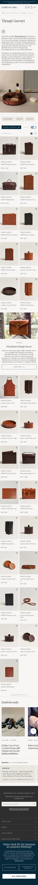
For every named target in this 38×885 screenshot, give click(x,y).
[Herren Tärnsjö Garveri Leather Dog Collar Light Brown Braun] (28, 562)
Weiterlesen (19, 860)
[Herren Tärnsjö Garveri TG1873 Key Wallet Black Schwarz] (9, 527)
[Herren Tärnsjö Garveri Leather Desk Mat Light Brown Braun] (9, 492)
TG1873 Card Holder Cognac (8, 270)
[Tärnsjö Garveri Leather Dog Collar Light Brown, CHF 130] (28, 568)
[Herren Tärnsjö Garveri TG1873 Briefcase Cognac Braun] (28, 492)
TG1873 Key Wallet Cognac (26, 305)
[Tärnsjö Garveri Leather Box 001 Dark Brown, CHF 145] (28, 532)
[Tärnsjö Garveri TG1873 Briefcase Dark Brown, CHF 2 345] (9, 152)
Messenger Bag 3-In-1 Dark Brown (28, 473)
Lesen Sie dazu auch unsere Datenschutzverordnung (19, 809)
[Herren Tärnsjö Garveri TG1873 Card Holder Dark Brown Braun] (28, 148)
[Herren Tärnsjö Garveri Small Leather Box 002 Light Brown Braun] (28, 422)
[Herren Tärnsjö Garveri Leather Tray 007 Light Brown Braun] (9, 422)
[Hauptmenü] (35, 7)
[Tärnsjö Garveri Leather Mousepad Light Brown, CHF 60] (9, 675)
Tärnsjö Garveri (6, 162)
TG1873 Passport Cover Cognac (28, 200)
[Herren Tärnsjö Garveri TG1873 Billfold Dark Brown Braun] (9, 457)
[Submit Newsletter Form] (33, 804)
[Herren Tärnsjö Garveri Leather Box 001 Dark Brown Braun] (28, 527)
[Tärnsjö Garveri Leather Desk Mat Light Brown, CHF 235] (9, 497)
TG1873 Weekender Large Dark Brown (7, 200)
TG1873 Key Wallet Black (7, 544)
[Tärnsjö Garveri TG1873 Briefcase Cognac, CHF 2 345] (28, 497)
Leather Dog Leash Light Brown (27, 615)
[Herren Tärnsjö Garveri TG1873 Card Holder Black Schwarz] (28, 218)
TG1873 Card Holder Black (27, 235)
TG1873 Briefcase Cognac (26, 509)
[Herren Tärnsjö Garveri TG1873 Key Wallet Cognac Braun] (28, 289)
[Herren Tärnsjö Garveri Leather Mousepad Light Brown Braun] (9, 670)
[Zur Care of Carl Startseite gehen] (9, 7)
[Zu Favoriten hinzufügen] (16, 138)
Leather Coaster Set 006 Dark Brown (27, 652)
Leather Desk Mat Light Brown (9, 509)
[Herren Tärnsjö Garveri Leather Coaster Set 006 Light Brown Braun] (9, 562)
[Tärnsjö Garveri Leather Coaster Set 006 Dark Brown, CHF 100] (28, 640)
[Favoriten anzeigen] (28, 7)
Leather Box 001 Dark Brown (28, 544)
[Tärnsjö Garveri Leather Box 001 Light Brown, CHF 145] (28, 258)
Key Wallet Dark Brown (28, 403)
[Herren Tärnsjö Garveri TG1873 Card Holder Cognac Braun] (9, 253)
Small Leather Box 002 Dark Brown (9, 652)
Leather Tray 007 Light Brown (9, 438)
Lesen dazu (18, 367)
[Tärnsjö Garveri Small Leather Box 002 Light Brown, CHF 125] (28, 426)
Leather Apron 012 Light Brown (7, 403)
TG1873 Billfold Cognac (9, 235)
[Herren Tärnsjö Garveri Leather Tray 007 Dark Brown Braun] (9, 289)
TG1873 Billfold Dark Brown (8, 473)
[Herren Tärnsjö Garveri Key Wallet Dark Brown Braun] (28, 386)
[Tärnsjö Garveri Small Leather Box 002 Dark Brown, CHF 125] (9, 640)
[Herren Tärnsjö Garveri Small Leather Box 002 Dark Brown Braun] (9, 635)
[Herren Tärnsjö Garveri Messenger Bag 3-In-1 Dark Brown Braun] (28, 457)
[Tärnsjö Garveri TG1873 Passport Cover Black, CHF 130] (9, 604)
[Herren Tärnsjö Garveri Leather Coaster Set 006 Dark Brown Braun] (28, 635)
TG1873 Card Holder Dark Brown (27, 165)
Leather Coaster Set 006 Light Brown (8, 579)
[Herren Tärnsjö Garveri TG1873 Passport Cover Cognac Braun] (28, 183)
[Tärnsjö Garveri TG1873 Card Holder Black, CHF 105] (28, 223)
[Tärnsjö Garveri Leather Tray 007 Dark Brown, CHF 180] (9, 293)
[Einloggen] (26, 7)
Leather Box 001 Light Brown (28, 270)
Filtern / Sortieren (11, 127)
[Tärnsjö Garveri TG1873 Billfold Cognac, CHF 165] (9, 223)
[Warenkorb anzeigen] (31, 7)
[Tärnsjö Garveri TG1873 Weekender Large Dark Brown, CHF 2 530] (9, 188)
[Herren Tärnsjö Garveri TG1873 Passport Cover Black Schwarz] (9, 599)
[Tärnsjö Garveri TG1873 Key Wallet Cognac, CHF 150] (28, 293)
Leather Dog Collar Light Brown (27, 579)
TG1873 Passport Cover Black (9, 615)
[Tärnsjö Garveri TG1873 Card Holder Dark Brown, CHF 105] (28, 152)
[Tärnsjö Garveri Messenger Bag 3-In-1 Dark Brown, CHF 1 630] (28, 461)
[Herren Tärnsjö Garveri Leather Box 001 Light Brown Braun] (28, 253)
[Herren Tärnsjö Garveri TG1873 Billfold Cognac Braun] (9, 218)
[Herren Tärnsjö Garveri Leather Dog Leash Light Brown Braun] (28, 599)
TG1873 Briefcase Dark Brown (9, 165)
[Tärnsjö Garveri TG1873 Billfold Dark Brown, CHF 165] (9, 461)
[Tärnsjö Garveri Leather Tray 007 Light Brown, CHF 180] (9, 426)
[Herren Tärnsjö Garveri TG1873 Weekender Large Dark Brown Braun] (9, 183)
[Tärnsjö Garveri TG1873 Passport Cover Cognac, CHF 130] (28, 188)
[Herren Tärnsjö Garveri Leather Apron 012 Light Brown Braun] (9, 386)
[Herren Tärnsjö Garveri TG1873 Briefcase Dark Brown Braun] (9, 148)
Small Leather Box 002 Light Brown (28, 438)
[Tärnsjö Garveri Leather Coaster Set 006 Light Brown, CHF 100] (9, 568)
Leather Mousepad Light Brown (7, 687)
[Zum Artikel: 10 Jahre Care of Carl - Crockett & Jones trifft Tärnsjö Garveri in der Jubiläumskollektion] (13, 731)
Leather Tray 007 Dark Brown (9, 305)
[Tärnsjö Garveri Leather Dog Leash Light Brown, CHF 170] (28, 604)
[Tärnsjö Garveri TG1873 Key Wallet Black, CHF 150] (9, 532)
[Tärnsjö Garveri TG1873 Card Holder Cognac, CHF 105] (9, 258)
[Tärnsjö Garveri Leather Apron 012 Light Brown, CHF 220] (9, 391)
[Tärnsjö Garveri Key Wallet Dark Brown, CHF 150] (28, 391)
